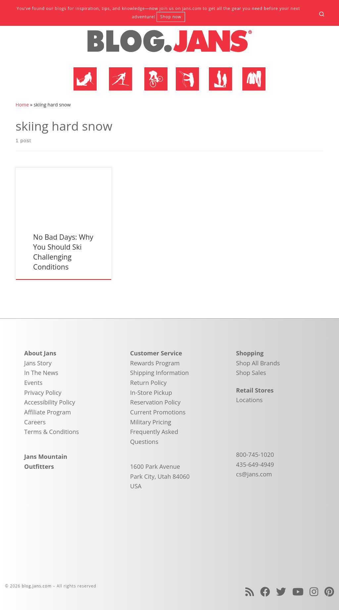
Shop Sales (251, 373)
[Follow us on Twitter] (281, 591)
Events (33, 383)
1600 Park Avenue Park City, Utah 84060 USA (160, 476)
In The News (41, 373)
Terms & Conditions (51, 432)
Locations (249, 400)
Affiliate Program (47, 412)
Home (22, 104)
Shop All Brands (258, 363)
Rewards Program (155, 363)
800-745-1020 (255, 454)
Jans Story (38, 363)
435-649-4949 (255, 464)
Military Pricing (150, 422)
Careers (35, 422)
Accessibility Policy (49, 402)
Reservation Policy (155, 402)
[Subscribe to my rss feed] (249, 591)
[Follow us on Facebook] (265, 591)
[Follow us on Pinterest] (329, 591)
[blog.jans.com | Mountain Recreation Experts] (169, 43)
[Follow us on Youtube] (298, 591)
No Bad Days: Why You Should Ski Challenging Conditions (63, 252)
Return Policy (148, 383)
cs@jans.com (254, 474)
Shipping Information (159, 373)
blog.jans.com (37, 586)
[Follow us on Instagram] (314, 591)
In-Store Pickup (151, 392)
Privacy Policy (42, 392)
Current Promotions (157, 412)
